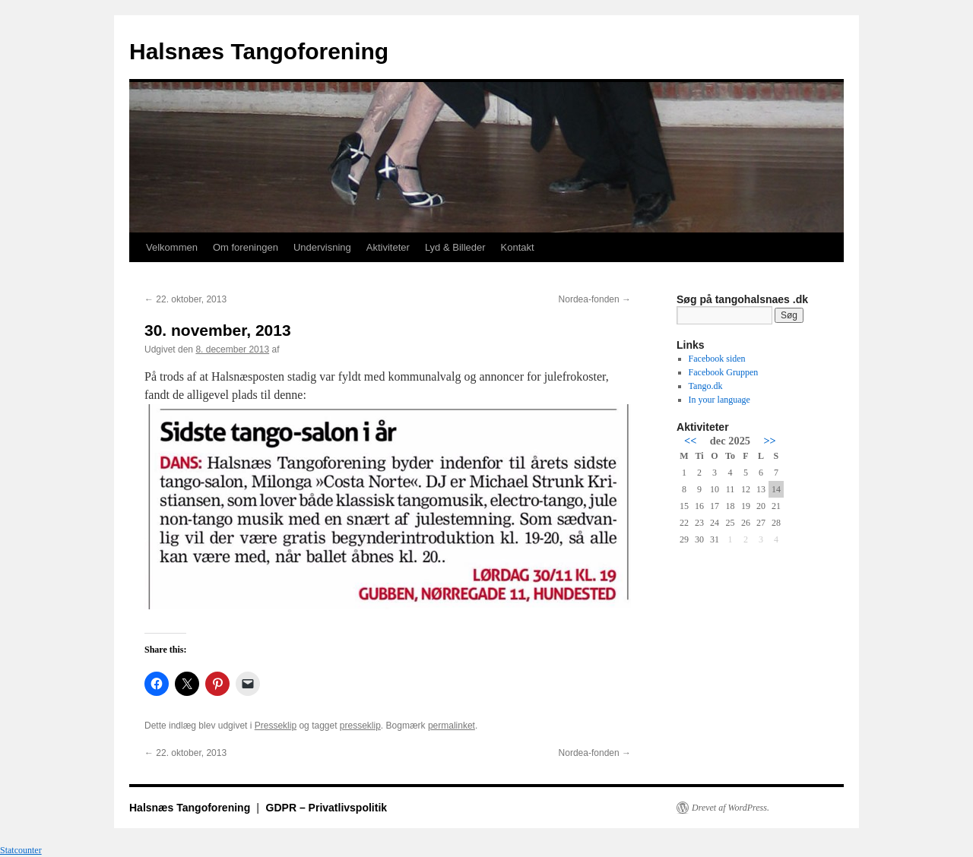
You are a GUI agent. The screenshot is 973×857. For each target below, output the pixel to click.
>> (769, 441)
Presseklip (275, 725)
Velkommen (172, 247)
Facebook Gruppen (724, 372)
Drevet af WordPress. (730, 807)
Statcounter (21, 850)
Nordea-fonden (595, 299)
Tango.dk (706, 386)
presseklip (360, 725)
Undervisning (322, 247)
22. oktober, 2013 (185, 299)
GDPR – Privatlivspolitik (327, 808)
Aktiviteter (388, 247)
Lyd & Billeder (455, 247)
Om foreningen (245, 247)
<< (690, 441)
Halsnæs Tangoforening (258, 51)
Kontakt (517, 247)
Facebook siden (717, 358)
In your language (719, 399)
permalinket (451, 725)
